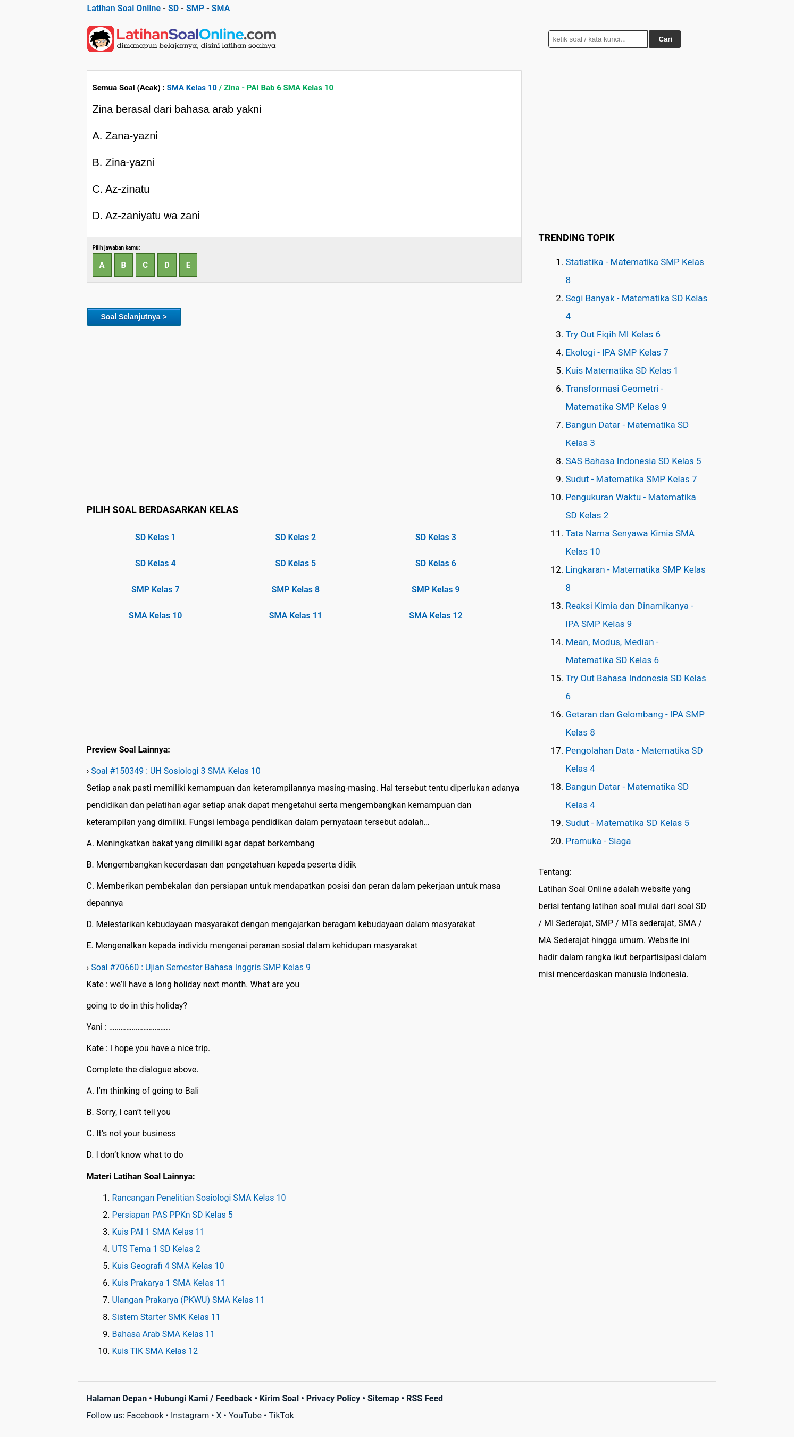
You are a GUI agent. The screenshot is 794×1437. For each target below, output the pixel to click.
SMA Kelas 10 (192, 88)
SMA (221, 8)
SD (173, 8)
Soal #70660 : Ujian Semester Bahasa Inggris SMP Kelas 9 (201, 967)
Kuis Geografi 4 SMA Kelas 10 (168, 1266)
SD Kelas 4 (155, 563)
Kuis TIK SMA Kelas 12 (155, 1351)
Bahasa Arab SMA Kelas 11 (163, 1334)
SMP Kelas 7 (155, 589)
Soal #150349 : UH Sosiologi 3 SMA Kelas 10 (175, 771)
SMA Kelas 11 (295, 615)
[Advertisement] (304, 413)
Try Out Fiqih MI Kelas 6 (613, 334)
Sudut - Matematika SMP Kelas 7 (631, 479)
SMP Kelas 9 (436, 589)
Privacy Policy (333, 1398)
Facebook (145, 1415)
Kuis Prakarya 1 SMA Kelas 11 (168, 1283)
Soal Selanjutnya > (134, 316)
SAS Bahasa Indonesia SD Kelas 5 (633, 461)
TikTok (281, 1415)
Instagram (190, 1415)
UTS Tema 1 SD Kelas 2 (156, 1249)
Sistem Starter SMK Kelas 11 (166, 1317)
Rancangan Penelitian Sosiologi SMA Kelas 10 (199, 1198)
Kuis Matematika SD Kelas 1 (622, 370)
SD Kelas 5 (295, 563)
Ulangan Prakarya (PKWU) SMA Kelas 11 (188, 1300)
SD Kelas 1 (155, 537)
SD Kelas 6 (435, 563)
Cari (665, 39)
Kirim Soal (279, 1398)
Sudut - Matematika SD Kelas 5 (628, 822)
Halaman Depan (117, 1398)
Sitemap (383, 1398)
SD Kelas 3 (435, 537)
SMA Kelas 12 (435, 615)
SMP (195, 8)
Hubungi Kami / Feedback (203, 1398)
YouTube (245, 1415)
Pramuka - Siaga (598, 841)
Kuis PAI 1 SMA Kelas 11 (158, 1232)
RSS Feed (424, 1398)
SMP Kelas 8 (296, 589)
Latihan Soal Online (124, 8)
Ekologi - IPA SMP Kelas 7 (617, 352)
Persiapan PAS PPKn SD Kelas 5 (172, 1215)
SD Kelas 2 (295, 537)
